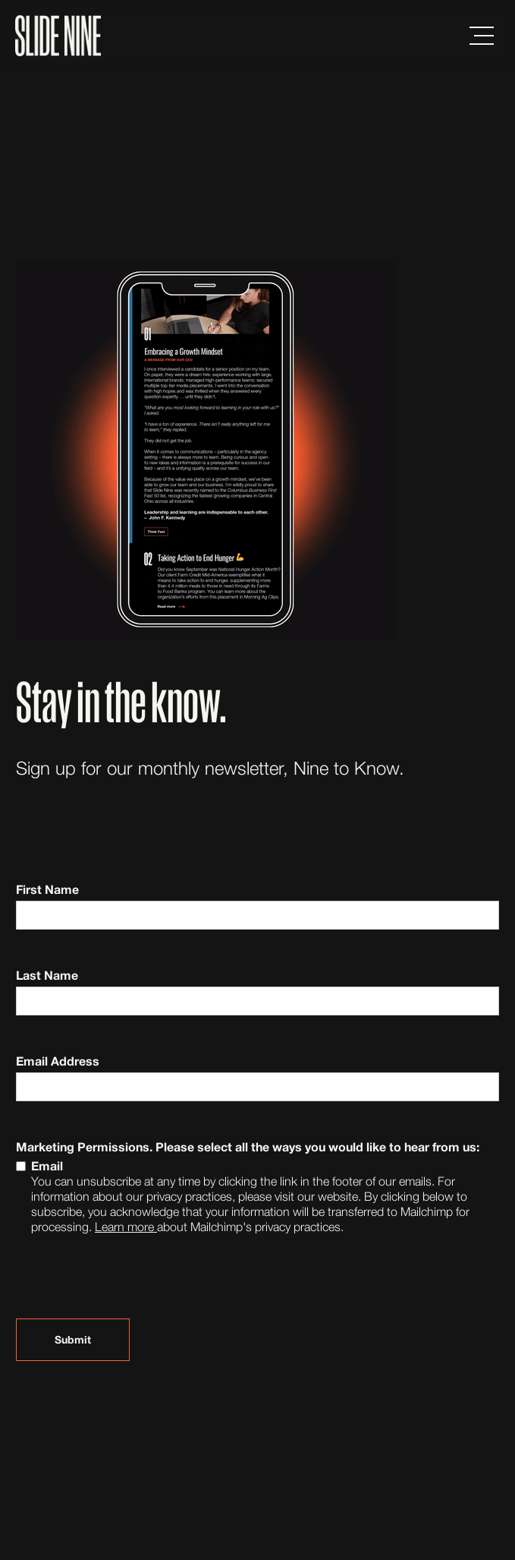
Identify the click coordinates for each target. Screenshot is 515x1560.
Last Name (47, 975)
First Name (47, 889)
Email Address (57, 1060)
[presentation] (131, 1282)
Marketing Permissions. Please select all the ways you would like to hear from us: (247, 1146)
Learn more (126, 1226)
